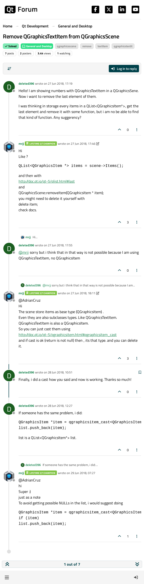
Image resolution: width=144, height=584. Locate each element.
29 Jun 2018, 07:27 (83, 472)
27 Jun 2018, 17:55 (60, 245)
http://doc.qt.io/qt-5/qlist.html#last (47, 181)
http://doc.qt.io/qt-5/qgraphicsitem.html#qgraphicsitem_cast (68, 334)
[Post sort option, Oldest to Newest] (9, 69)
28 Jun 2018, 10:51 (60, 372)
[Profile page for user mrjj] (9, 147)
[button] (7, 577)
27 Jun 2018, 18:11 (83, 293)
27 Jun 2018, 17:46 (83, 143)
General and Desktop (37, 46)
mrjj (21, 143)
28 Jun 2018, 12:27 (60, 405)
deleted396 (26, 83)
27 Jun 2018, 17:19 (60, 83)
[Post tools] (137, 129)
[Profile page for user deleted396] (9, 87)
